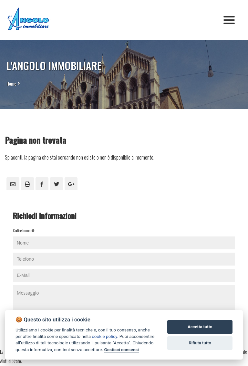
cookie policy (104, 336)
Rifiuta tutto (200, 342)
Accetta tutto (200, 326)
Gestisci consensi (121, 349)
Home (11, 83)
